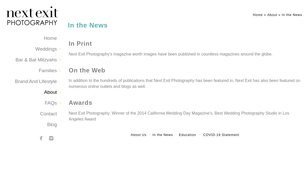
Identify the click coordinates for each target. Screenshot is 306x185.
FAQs (51, 103)
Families (48, 70)
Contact (48, 113)
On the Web (87, 70)
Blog (52, 124)
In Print (80, 43)
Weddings (46, 49)
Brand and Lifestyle (36, 81)
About (50, 92)
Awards (80, 102)
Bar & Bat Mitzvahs (36, 59)
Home (50, 38)
